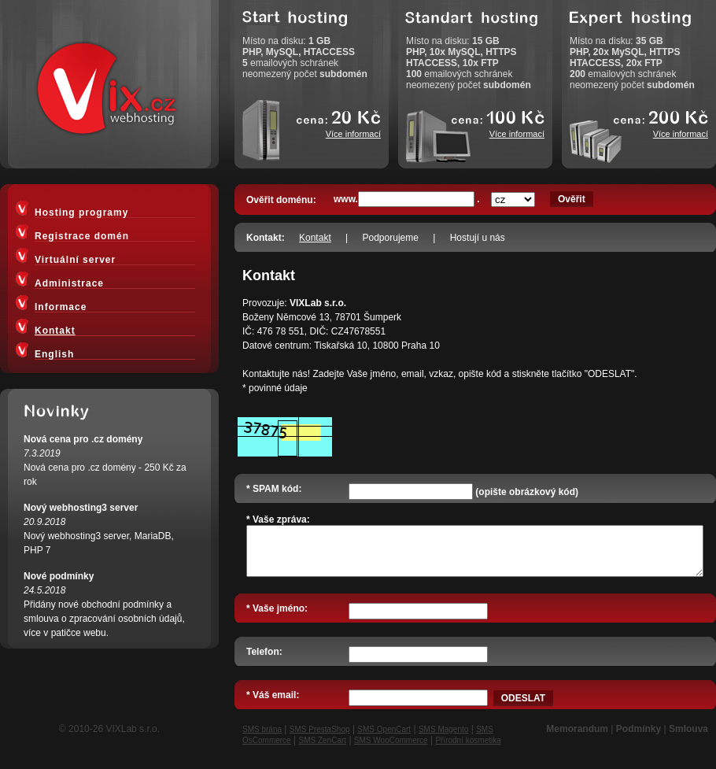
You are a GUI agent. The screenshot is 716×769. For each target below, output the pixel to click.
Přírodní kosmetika (467, 749)
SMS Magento (443, 738)
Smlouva (688, 738)
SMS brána (262, 738)
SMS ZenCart (322, 749)
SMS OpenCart (384, 738)
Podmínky (638, 738)
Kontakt (315, 237)
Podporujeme (391, 237)
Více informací (353, 134)
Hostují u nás (477, 237)
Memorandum (577, 738)
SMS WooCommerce (391, 749)
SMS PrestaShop (320, 738)
